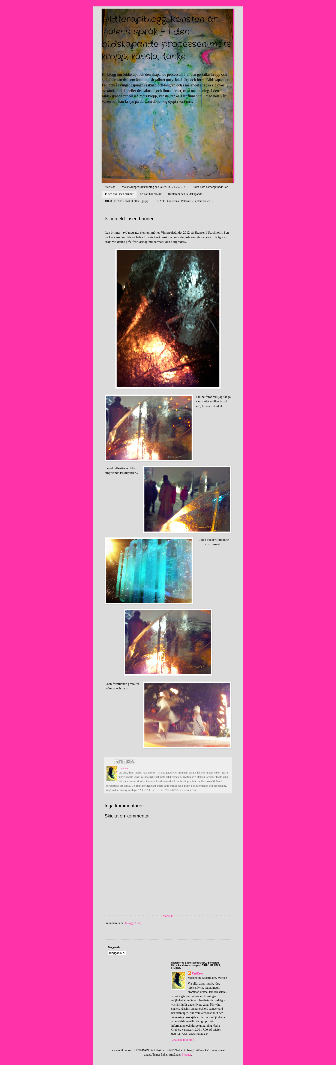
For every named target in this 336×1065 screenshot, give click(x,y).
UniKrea (197, 973)
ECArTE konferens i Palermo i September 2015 (184, 201)
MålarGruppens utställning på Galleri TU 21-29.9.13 (153, 187)
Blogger (186, 1054)
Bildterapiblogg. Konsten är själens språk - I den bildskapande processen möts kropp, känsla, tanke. (166, 38)
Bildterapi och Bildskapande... (186, 194)
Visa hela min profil (183, 1039)
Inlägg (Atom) (133, 923)
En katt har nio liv (151, 194)
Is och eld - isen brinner (119, 194)
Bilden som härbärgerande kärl (210, 187)
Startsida (110, 187)
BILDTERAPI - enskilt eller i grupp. (127, 201)
